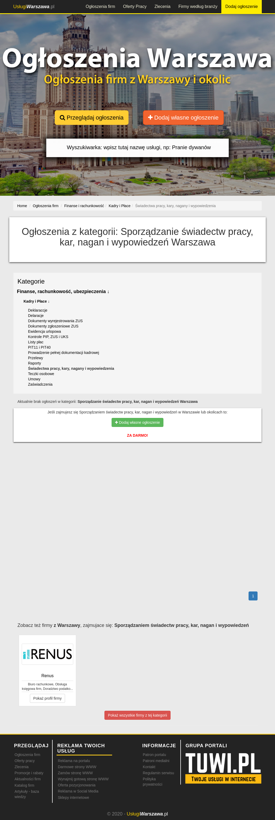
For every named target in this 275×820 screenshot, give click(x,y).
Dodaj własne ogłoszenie (183, 117)
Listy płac (35, 342)
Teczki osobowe (41, 374)
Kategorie (31, 281)
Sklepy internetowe (73, 797)
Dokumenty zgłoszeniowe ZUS (53, 326)
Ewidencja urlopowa (44, 331)
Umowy (34, 379)
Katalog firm (24, 785)
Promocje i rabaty (29, 773)
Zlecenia (162, 6)
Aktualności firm (28, 779)
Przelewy (35, 358)
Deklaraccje (37, 310)
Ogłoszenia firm (100, 6)
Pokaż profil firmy (47, 698)
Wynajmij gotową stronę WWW (83, 779)
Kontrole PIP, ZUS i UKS (48, 337)
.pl (33, 6)
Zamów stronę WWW (75, 773)
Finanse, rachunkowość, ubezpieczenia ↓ (63, 291)
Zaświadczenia (40, 384)
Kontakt (149, 767)
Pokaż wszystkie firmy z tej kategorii (137, 715)
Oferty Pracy (134, 6)
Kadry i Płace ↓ (37, 301)
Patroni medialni (156, 761)
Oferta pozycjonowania (76, 785)
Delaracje (36, 315)
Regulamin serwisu (158, 773)
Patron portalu (154, 755)
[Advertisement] (137, 469)
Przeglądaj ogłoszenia (91, 117)
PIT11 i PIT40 (39, 347)
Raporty (34, 363)
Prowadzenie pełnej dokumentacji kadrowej (63, 352)
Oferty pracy (25, 761)
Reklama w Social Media (78, 791)
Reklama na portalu (74, 761)
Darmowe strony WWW (77, 767)
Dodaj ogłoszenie (241, 6)
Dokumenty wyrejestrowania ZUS (55, 321)
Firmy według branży (198, 6)
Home (22, 206)
